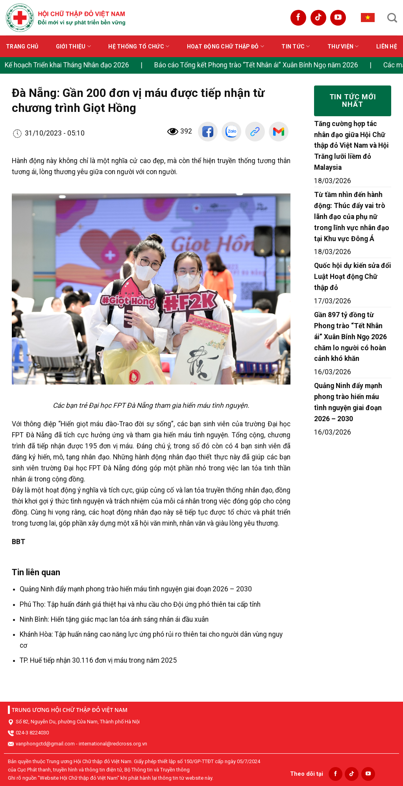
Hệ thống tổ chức (138, 46)
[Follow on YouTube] (338, 18)
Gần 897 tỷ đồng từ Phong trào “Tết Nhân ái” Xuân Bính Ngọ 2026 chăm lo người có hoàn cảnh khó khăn (350, 337)
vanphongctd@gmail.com (45, 744)
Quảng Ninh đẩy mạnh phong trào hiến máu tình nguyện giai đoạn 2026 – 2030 (136, 589)
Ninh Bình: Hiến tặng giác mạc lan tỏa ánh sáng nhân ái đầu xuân (114, 619)
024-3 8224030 (32, 733)
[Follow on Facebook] (298, 18)
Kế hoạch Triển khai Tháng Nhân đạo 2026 (68, 65)
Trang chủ (22, 46)
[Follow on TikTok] (318, 18)
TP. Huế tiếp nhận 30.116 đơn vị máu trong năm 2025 (98, 660)
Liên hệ (386, 46)
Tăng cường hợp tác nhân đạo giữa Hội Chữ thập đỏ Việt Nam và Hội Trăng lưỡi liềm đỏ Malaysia (351, 146)
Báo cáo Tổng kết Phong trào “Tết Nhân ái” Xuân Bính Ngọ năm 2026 (257, 65)
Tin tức (295, 46)
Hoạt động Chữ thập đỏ (225, 46)
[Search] (392, 18)
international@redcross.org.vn (113, 744)
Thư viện (343, 46)
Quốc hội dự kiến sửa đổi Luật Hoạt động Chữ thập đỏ (352, 277)
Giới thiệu (73, 46)
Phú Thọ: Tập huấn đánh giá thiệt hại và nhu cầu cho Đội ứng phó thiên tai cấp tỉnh (140, 604)
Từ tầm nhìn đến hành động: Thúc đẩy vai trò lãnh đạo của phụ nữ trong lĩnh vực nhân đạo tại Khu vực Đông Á (351, 217)
